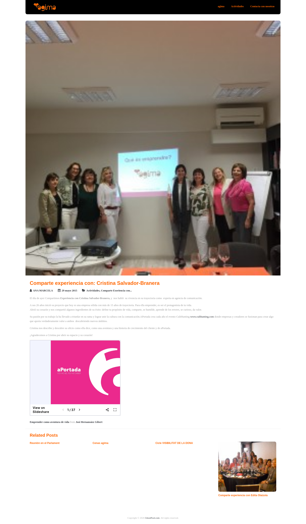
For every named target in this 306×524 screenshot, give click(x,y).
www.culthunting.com (202, 316)
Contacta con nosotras (262, 6)
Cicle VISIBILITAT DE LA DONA (174, 443)
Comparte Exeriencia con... (116, 290)
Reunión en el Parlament (45, 443)
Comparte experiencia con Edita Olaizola (243, 495)
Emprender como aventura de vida (49, 422)
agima (221, 6)
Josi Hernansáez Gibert (89, 422)
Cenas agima (100, 443)
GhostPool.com (152, 518)
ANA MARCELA (43, 290)
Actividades (237, 6)
